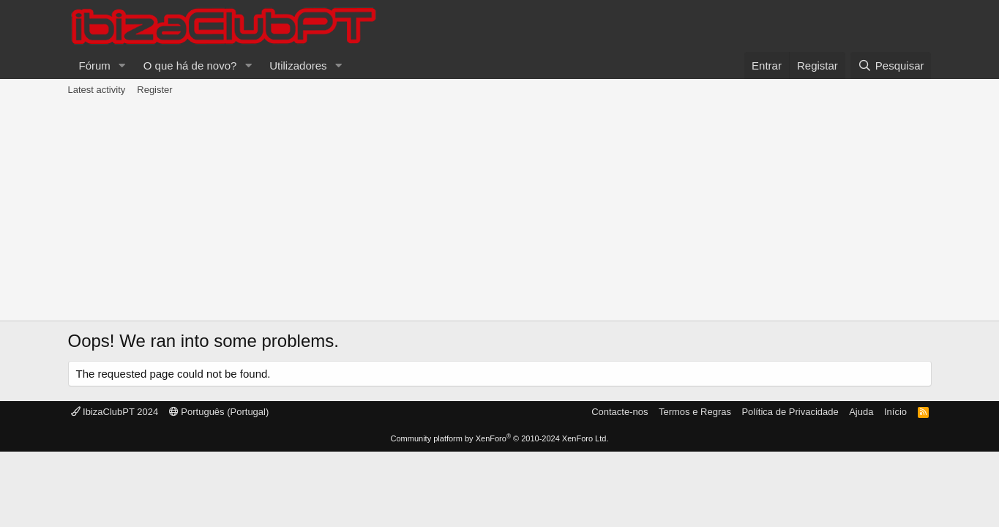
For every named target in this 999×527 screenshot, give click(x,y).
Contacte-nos (619, 411)
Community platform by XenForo (500, 438)
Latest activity (97, 89)
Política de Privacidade (789, 411)
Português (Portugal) (219, 411)
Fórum (95, 65)
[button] (122, 65)
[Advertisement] (500, 210)
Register (154, 89)
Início (895, 411)
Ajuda (861, 411)
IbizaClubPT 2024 (115, 411)
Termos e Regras (695, 411)
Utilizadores (297, 65)
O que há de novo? (190, 65)
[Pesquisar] (890, 65)
